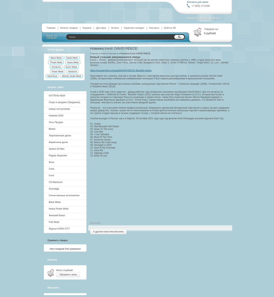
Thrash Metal (56, 62)
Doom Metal (71, 67)
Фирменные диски (58, 142)
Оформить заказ (68, 274)
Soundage (54, 188)
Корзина (87, 28)
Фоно (51, 162)
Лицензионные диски (60, 135)
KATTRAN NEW (57, 95)
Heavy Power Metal (58, 208)
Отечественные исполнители (64, 195)
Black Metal (56, 58)
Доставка (101, 28)
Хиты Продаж (56, 122)
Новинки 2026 (56, 115)
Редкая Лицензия (58, 155)
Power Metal (57, 71)
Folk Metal (54, 222)
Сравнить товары (58, 240)
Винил (52, 129)
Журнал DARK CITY (59, 228)
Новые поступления (59, 109)
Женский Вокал (57, 215)
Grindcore (56, 67)
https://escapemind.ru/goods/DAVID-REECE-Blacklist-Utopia (120, 70)
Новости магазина (109, 53)
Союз (51, 169)
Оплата (115, 28)
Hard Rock (52, 76)
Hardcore (72, 71)
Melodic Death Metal (71, 76)
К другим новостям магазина (108, 231)
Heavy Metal (73, 62)
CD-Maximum (56, 182)
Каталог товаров (69, 28)
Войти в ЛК (170, 28)
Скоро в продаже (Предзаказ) (64, 102)
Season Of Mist (56, 149)
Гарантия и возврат (134, 28)
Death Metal (72, 58)
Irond (51, 175)
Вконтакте (53, 287)
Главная (51, 28)
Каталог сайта (55, 87)
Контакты (154, 28)
